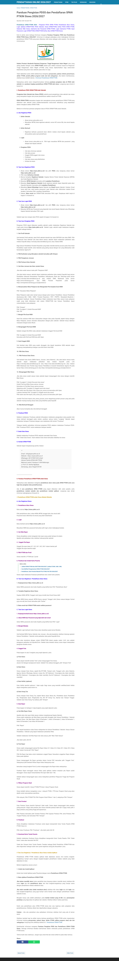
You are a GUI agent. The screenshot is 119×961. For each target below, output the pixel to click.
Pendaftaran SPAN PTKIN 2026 (27, 25)
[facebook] (22, 941)
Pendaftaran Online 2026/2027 (34, 2)
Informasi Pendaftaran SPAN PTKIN (46, 78)
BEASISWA (92, 2)
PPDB (66, 2)
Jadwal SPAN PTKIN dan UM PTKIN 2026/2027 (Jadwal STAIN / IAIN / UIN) (41, 566)
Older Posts (70, 953)
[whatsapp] (34, 941)
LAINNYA (20, 6)
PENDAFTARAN (58, 2)
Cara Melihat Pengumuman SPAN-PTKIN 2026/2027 (35, 569)
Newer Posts (21, 953)
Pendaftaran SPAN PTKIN (54, 922)
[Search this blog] (101, 4)
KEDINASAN (83, 2)
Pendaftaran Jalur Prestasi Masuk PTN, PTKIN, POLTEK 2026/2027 (39, 571)
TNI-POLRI (74, 2)
